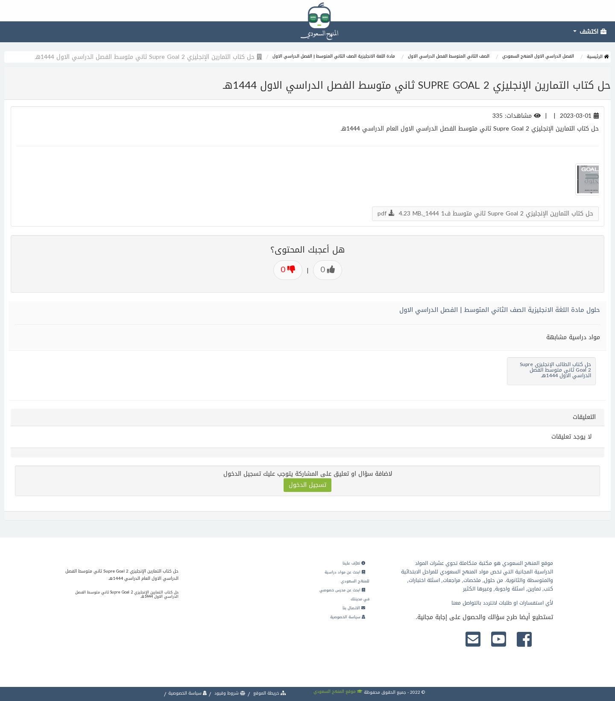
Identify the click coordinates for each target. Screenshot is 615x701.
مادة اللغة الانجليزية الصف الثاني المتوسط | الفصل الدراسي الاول (333, 56)
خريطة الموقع (269, 693)
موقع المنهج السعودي (338, 691)
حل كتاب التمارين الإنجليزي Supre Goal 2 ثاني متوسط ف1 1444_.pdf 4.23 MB (485, 213)
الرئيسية (598, 56)
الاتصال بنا (354, 608)
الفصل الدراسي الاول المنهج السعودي (538, 56)
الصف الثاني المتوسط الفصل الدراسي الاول (448, 56)
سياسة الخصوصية (347, 617)
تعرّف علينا (354, 563)
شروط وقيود (229, 693)
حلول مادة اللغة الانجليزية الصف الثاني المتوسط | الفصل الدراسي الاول (499, 310)
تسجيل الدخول (307, 485)
